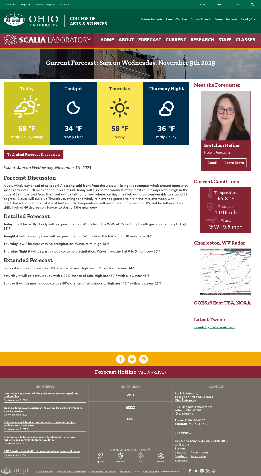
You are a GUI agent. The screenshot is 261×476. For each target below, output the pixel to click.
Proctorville (198, 456)
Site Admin (125, 471)
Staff (224, 39)
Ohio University (185, 400)
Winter (160, 457)
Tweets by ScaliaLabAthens (214, 327)
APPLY (220, 4)
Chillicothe (182, 444)
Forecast (149, 39)
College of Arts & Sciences (88, 21)
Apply (130, 407)
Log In (26, 4)
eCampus (64, 4)
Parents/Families (176, 19)
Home (107, 39)
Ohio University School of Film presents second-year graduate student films (41, 395)
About (126, 39)
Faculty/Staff (249, 19)
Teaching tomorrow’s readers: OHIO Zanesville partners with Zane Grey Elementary (43, 409)
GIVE (238, 4)
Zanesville (181, 460)
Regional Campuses (45, 4)
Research (202, 39)
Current (176, 39)
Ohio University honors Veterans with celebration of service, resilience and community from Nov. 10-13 (40, 438)
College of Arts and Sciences (194, 397)
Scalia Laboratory (186, 393)
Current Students (225, 19)
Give (130, 419)
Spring (100, 457)
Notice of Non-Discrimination (71, 471)
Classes (245, 39)
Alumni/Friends (201, 19)
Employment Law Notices (103, 471)
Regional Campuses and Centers (201, 441)
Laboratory (55, 40)
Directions (186, 414)
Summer (120, 457)
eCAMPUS (183, 433)
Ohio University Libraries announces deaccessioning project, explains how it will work (40, 424)
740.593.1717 (152, 372)
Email (213, 162)
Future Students (151, 19)
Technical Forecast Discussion (33, 154)
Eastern (180, 448)
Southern (181, 456)
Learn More (234, 162)
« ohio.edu (11, 4)
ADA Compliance (44, 471)
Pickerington (199, 452)
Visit (130, 395)
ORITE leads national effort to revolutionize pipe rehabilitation (42, 451)
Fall (140, 457)
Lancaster (181, 452)
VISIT (202, 4)
